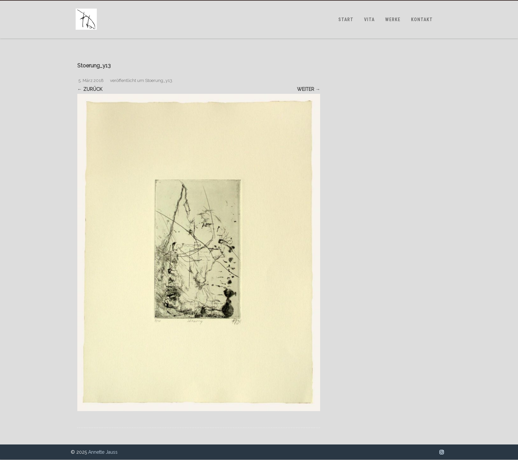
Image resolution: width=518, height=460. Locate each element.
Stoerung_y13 (158, 80)
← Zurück (89, 89)
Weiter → (308, 89)
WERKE (392, 19)
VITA (369, 19)
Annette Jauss (103, 452)
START (345, 19)
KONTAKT (422, 19)
